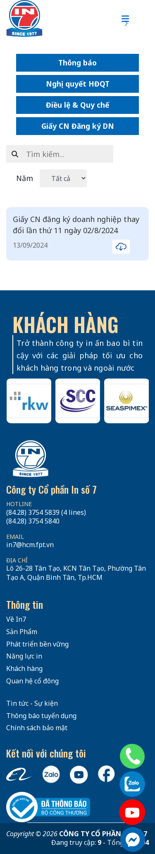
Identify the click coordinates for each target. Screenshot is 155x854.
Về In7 (16, 619)
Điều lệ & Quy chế (77, 105)
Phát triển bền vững (37, 644)
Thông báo (77, 63)
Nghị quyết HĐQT (78, 84)
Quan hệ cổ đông (32, 680)
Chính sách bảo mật (36, 727)
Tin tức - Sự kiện (32, 703)
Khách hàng (24, 668)
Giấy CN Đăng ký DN (77, 126)
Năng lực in (24, 656)
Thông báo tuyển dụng (41, 715)
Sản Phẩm (21, 631)
